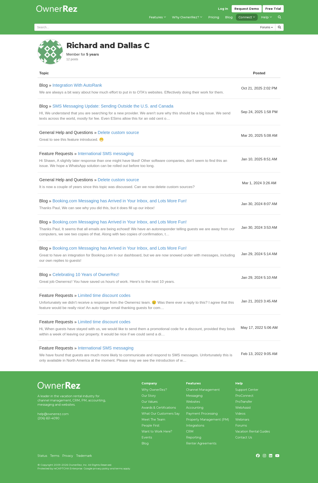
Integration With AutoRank (77, 85)
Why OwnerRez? (154, 390)
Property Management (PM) (207, 419)
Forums (241, 425)
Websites (193, 402)
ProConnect (244, 396)
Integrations (195, 425)
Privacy (67, 456)
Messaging (194, 396)
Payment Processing (202, 413)
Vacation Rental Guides (252, 431)
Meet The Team (153, 419)
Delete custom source (118, 132)
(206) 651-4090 (48, 418)
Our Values (150, 402)
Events (147, 437)
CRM (190, 431)
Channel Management (203, 390)
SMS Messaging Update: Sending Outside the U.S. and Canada (112, 106)
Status (42, 456)
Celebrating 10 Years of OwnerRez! (85, 274)
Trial (273, 9)
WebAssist (243, 408)
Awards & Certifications (159, 408)
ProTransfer (243, 402)
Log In (223, 9)
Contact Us (243, 437)
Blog (145, 443)
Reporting (193, 437)
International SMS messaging (105, 153)
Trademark (84, 456)
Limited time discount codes (104, 295)
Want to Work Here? (157, 431)
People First (150, 425)
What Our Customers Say (161, 413)
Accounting (194, 408)
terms (119, 468)
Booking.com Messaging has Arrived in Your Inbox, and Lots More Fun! (119, 200)
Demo (246, 9)
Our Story (149, 396)
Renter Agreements (201, 443)
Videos (240, 413)
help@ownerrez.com (53, 414)
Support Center (246, 390)
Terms (54, 456)
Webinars (242, 419)
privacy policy (101, 468)
